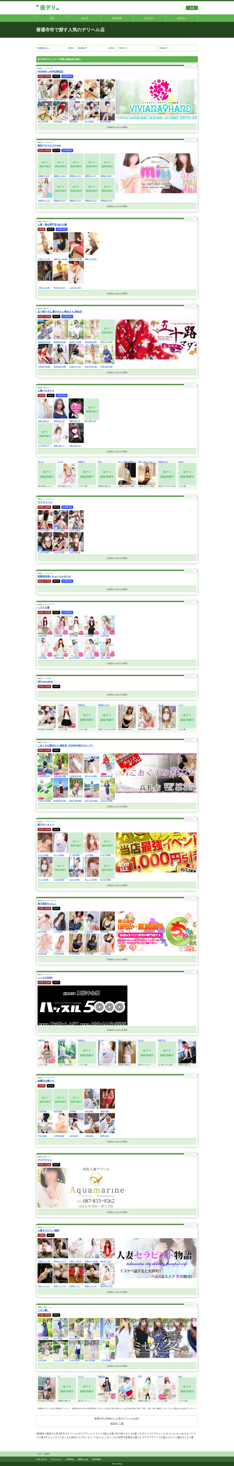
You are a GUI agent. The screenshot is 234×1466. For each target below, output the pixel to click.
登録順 (164, 48)
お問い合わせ (41, 1459)
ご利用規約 (69, 1459)
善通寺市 (82, 48)
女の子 (84, 18)
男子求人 (149, 18)
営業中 (123, 48)
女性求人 (181, 18)
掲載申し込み (83, 1459)
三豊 (121, 1423)
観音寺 (114, 1423)
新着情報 (117, 18)
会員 (192, 7)
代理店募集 (96, 1459)
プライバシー (56, 1459)
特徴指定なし (44, 48)
